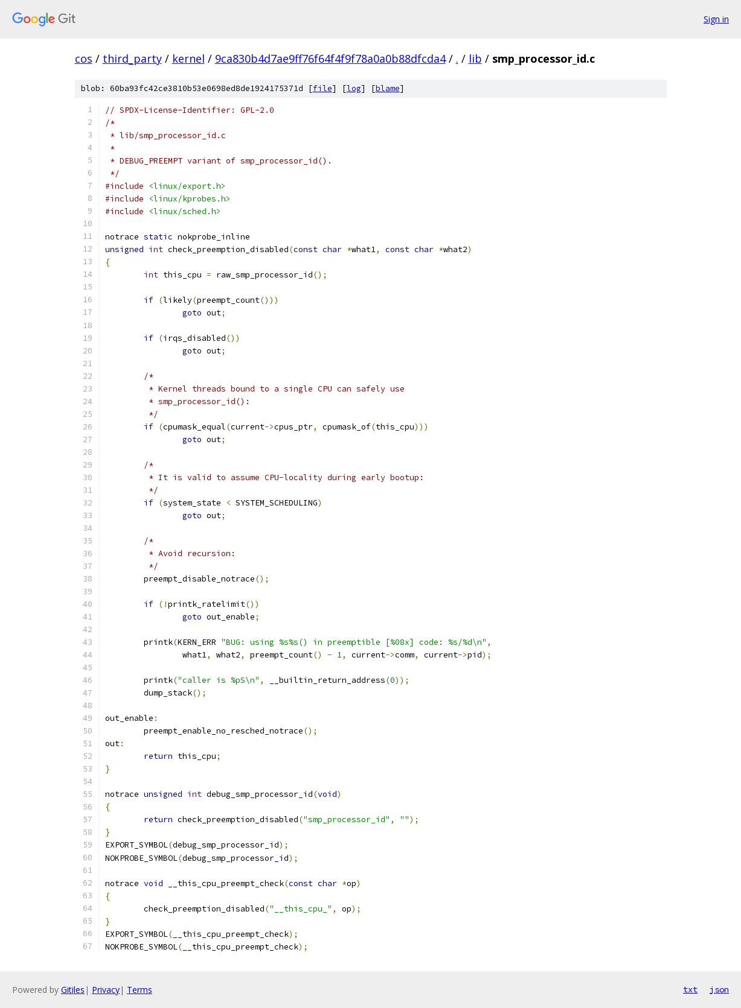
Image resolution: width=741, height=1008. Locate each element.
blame (388, 88)
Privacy (106, 989)
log (354, 88)
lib (475, 58)
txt (690, 989)
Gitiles (73, 989)
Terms (139, 989)
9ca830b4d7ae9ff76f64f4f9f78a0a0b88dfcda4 (330, 58)
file (322, 88)
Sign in (716, 19)
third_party (132, 58)
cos (83, 58)
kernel (188, 58)
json (719, 989)
